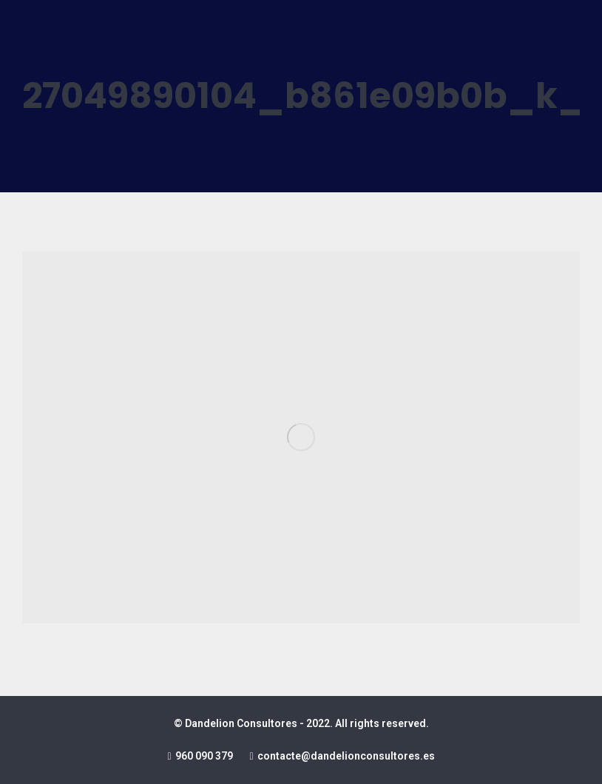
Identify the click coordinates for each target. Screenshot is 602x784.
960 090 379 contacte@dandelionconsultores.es (300, 756)
